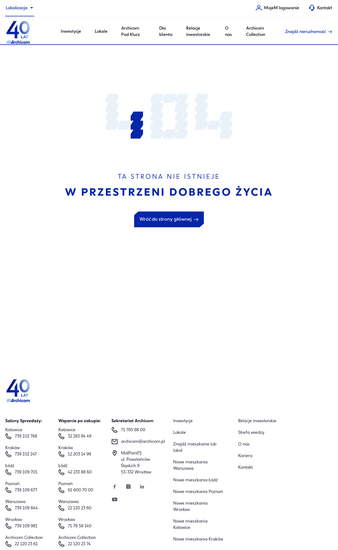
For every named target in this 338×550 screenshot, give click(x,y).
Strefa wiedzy (251, 433)
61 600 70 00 (80, 490)
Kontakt (245, 468)
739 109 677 (26, 490)
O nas (228, 31)
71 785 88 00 (133, 430)
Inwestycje (183, 421)
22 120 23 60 (79, 508)
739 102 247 (26, 454)
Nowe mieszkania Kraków (198, 539)
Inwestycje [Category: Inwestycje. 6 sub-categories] (71, 32)
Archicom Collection (255, 31)
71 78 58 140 (79, 526)
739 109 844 (26, 508)
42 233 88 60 (80, 472)
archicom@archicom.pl (143, 442)
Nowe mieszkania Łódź (195, 480)
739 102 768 (26, 436)
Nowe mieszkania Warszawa (190, 465)
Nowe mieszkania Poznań (198, 492)
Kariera (245, 456)
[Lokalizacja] (19, 8)
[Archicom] (18, 32)
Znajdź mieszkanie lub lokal (195, 447)
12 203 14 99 (79, 454)
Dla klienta (165, 31)
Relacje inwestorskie (198, 31)
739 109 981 (26, 526)
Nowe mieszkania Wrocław (190, 506)
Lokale (101, 32)
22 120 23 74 (79, 544)
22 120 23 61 (26, 544)
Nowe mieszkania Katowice (190, 524)
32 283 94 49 (79, 436)
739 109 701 (26, 472)
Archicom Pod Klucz (130, 31)
